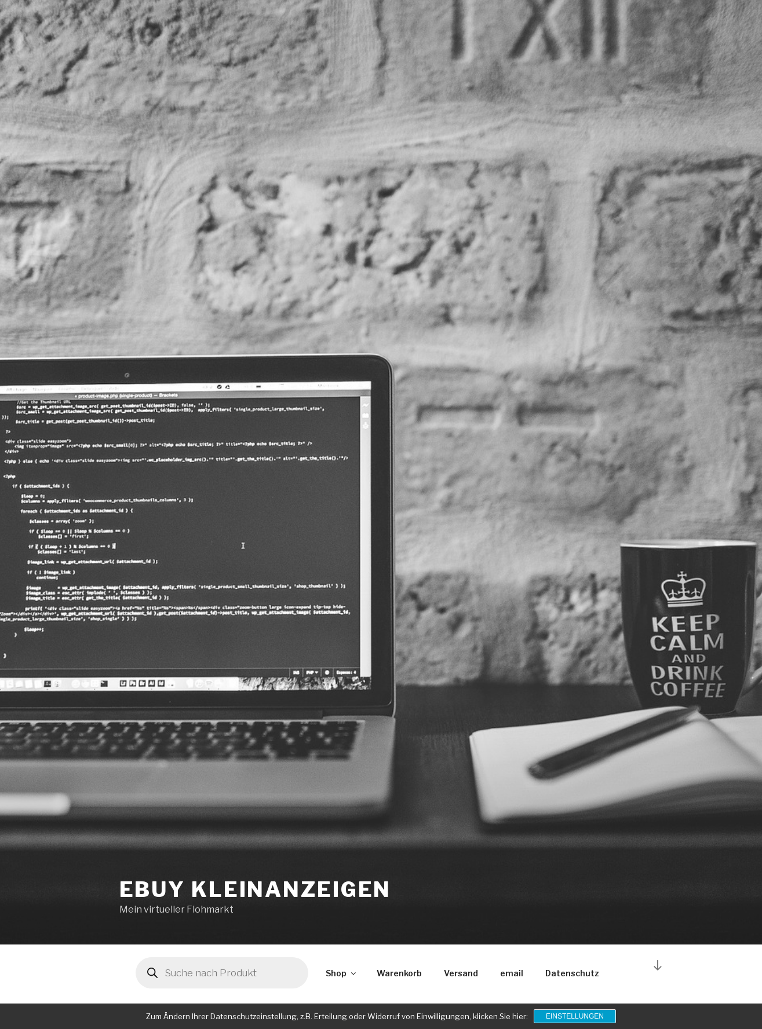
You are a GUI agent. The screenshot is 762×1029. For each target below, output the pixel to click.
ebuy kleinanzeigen (255, 889)
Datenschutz (572, 973)
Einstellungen (575, 1016)
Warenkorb (399, 973)
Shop (342, 973)
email (511, 973)
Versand (461, 973)
